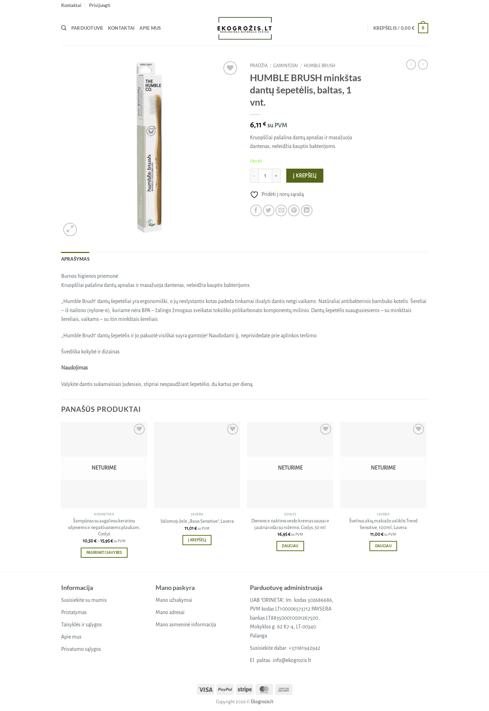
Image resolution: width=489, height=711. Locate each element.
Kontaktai (71, 5)
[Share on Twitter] (268, 210)
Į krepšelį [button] (197, 540)
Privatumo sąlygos (81, 649)
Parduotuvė (87, 28)
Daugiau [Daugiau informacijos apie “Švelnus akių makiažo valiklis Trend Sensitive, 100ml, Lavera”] (383, 546)
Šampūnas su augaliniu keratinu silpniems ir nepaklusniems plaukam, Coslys (104, 527)
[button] (99, 5)
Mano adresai (170, 612)
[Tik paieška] (63, 28)
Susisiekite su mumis (84, 600)
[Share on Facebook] (256, 210)
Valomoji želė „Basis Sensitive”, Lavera (197, 521)
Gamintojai (285, 65)
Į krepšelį (305, 175)
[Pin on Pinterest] (294, 210)
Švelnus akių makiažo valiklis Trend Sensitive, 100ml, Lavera (383, 524)
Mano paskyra (175, 587)
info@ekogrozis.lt (292, 660)
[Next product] (411, 64)
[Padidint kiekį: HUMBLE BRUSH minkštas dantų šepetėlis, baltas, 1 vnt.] (276, 176)
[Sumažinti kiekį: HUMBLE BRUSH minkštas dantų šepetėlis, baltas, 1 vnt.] (254, 176)
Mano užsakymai (174, 600)
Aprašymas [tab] (75, 259)
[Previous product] (423, 64)
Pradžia (259, 65)
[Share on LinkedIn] (306, 210)
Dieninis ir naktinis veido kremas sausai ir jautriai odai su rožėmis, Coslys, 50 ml (290, 524)
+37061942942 (304, 648)
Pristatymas (74, 612)
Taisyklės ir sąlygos (81, 624)
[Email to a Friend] (281, 210)
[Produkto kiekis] (265, 176)
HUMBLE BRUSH (319, 65)
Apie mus (150, 28)
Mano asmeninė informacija (186, 624)
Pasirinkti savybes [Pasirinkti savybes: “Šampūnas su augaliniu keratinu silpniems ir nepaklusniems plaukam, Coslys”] (104, 553)
